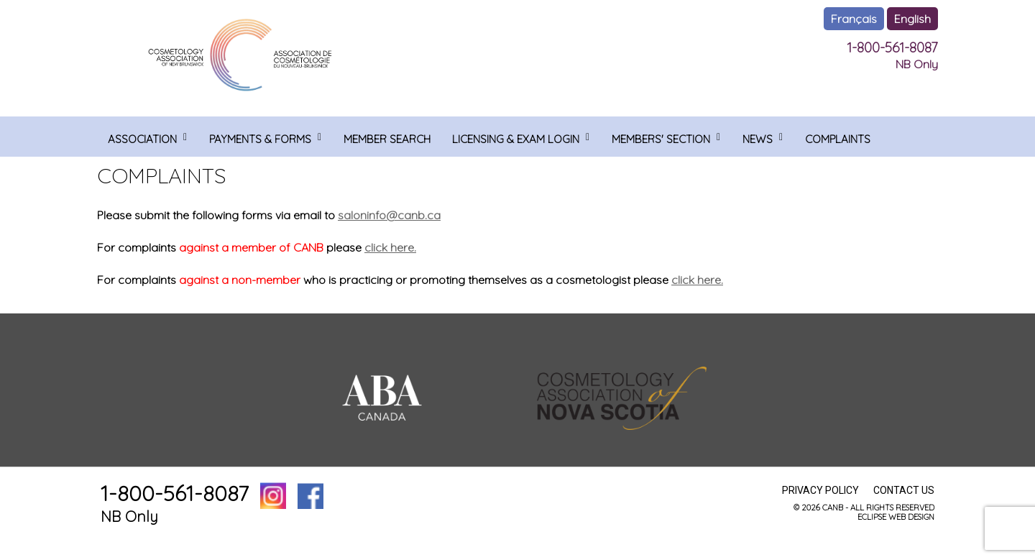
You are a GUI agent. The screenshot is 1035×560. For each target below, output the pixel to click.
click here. (390, 247)
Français (854, 19)
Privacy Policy (820, 490)
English (912, 19)
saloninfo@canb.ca (389, 215)
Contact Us (903, 490)
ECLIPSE (871, 517)
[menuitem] (147, 136)
